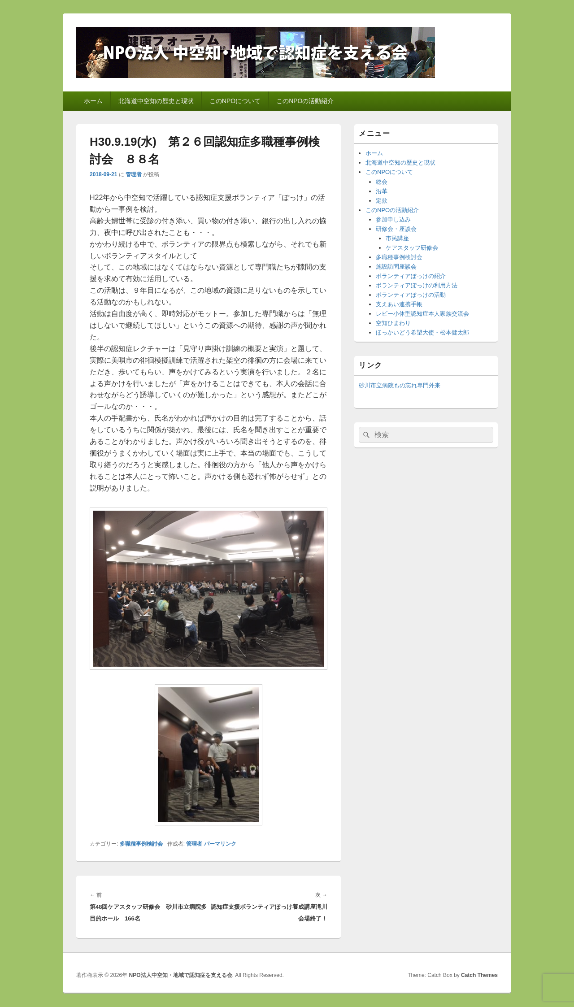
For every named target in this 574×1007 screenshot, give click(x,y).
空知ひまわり (393, 323)
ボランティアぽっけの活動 (411, 294)
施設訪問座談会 (396, 266)
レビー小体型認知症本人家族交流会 (422, 313)
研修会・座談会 (396, 229)
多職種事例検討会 (141, 844)
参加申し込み (393, 219)
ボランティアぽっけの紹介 (411, 276)
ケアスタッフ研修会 (412, 247)
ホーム (93, 100)
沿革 (381, 191)
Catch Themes (479, 975)
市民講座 (397, 238)
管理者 (134, 174)
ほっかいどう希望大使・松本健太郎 (422, 332)
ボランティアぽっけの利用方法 (416, 285)
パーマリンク (220, 844)
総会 (381, 181)
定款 (381, 200)
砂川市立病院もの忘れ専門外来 (399, 385)
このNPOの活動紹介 (305, 100)
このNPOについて (235, 100)
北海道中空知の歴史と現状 (156, 100)
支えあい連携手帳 (399, 304)
